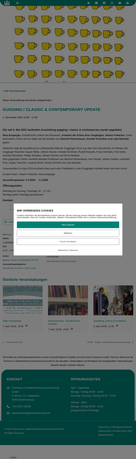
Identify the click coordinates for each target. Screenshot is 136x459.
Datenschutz (63, 250)
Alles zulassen (68, 225)
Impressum (74, 250)
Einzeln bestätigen (68, 241)
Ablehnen (68, 233)
